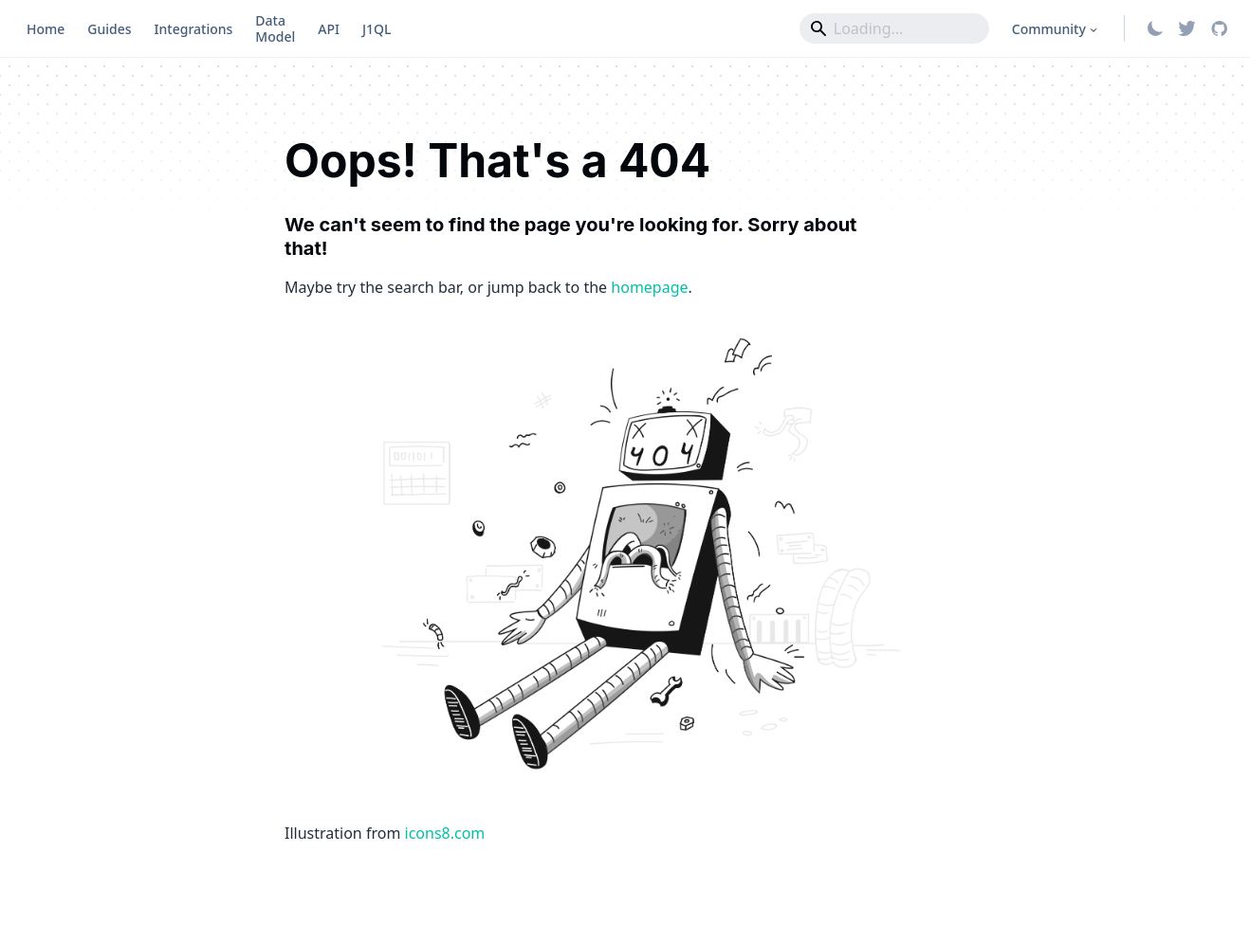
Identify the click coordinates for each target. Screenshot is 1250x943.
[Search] (894, 28)
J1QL (377, 29)
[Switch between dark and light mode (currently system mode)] (1155, 28)
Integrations (194, 29)
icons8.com (445, 833)
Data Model (275, 28)
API (329, 29)
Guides (109, 29)
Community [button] (1049, 29)
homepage (649, 287)
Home (45, 29)
